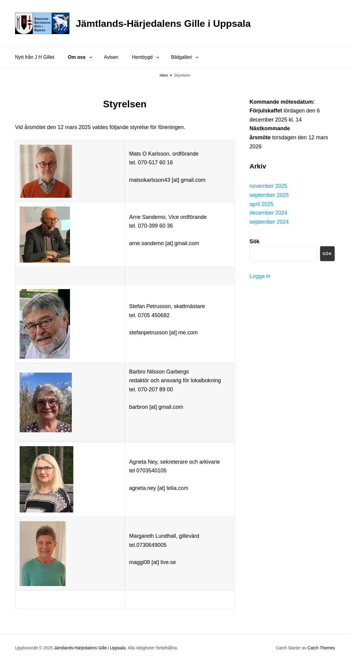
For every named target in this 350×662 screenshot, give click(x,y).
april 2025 (261, 204)
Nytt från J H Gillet (34, 57)
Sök (327, 253)
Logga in (260, 276)
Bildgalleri (185, 57)
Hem (164, 75)
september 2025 (269, 195)
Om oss (80, 57)
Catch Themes (321, 647)
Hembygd (146, 57)
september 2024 (269, 222)
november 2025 (268, 186)
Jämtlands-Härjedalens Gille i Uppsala (163, 23)
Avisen (111, 57)
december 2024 (268, 213)
